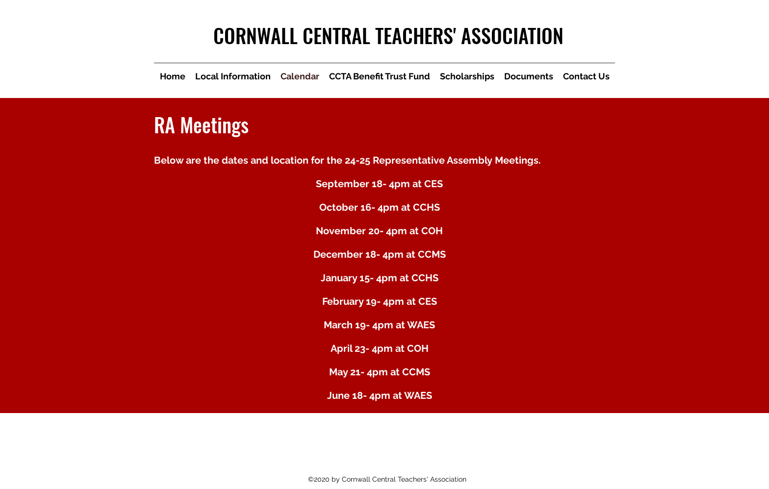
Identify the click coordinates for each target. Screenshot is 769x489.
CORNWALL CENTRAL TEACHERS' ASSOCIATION (388, 35)
